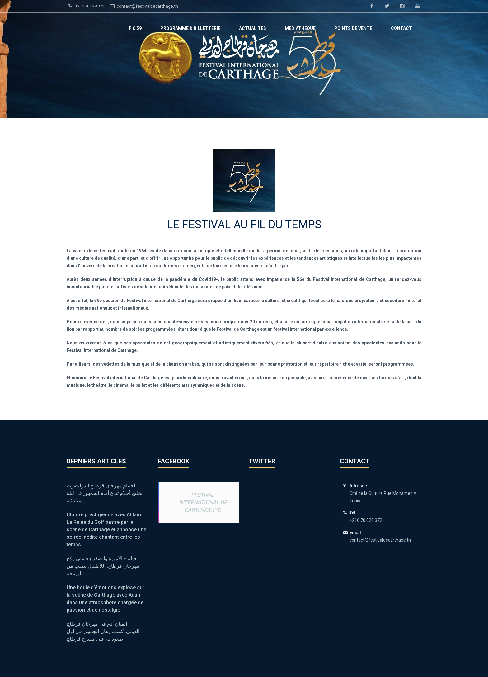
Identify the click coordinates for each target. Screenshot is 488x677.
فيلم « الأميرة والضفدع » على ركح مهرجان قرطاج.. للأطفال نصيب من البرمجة (103, 566)
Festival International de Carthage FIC (203, 502)
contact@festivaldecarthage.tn (143, 6)
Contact (401, 28)
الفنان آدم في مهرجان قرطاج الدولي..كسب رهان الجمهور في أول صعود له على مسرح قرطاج (103, 631)
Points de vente (353, 28)
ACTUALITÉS (252, 28)
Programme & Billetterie (190, 28)
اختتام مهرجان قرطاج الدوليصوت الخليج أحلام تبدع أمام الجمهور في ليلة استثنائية (105, 493)
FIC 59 (135, 28)
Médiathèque (300, 28)
